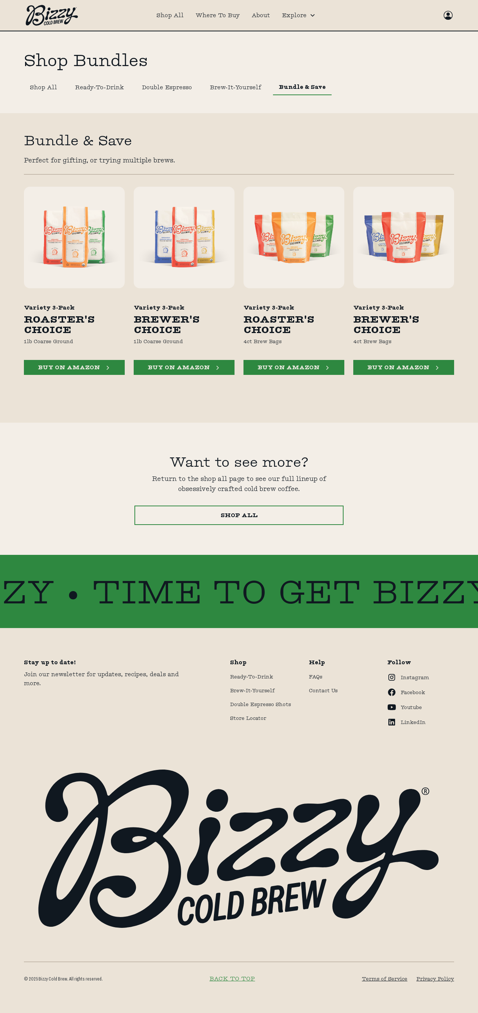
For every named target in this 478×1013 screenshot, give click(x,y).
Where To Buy (218, 15)
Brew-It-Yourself (252, 690)
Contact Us (323, 690)
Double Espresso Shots (260, 704)
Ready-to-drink (251, 676)
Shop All (170, 15)
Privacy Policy (435, 978)
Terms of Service (384, 978)
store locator (248, 718)
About (261, 15)
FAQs (315, 676)
